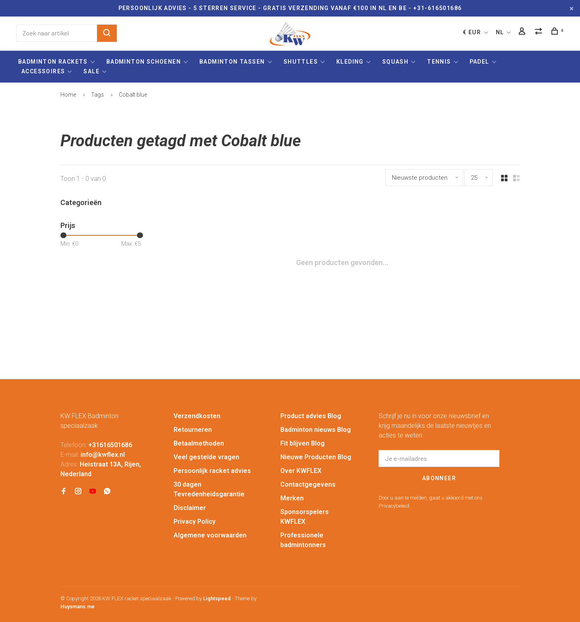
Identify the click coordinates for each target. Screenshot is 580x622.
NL (500, 32)
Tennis (439, 61)
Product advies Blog (310, 416)
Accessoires (43, 71)
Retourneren (193, 429)
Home (68, 94)
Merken (292, 498)
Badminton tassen (233, 61)
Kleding (350, 61)
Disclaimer (190, 508)
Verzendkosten (197, 416)
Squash (395, 61)
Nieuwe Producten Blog (315, 457)
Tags (97, 94)
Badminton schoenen (143, 61)
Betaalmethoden (199, 443)
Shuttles (301, 61)
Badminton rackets (53, 61)
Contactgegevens (308, 484)
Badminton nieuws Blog (315, 429)
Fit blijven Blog (302, 443)
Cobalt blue (133, 94)
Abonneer (439, 478)
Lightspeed (217, 598)
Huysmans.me (77, 606)
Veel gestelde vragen (206, 457)
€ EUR (473, 32)
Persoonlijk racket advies (212, 471)
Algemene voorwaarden (210, 535)
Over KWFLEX (300, 471)
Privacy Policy (194, 521)
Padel (479, 61)
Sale (91, 71)
